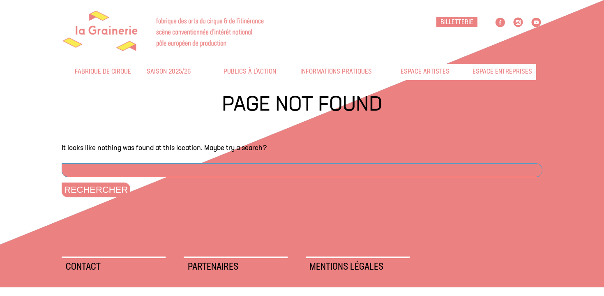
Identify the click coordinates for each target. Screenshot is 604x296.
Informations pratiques (305, 71)
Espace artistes (406, 71)
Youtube (536, 22)
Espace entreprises (478, 71)
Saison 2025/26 (152, 71)
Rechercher (96, 190)
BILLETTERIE (456, 22)
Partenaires (213, 267)
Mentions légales (346, 267)
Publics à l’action (229, 71)
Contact (83, 267)
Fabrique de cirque (80, 71)
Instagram (518, 22)
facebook (500, 22)
